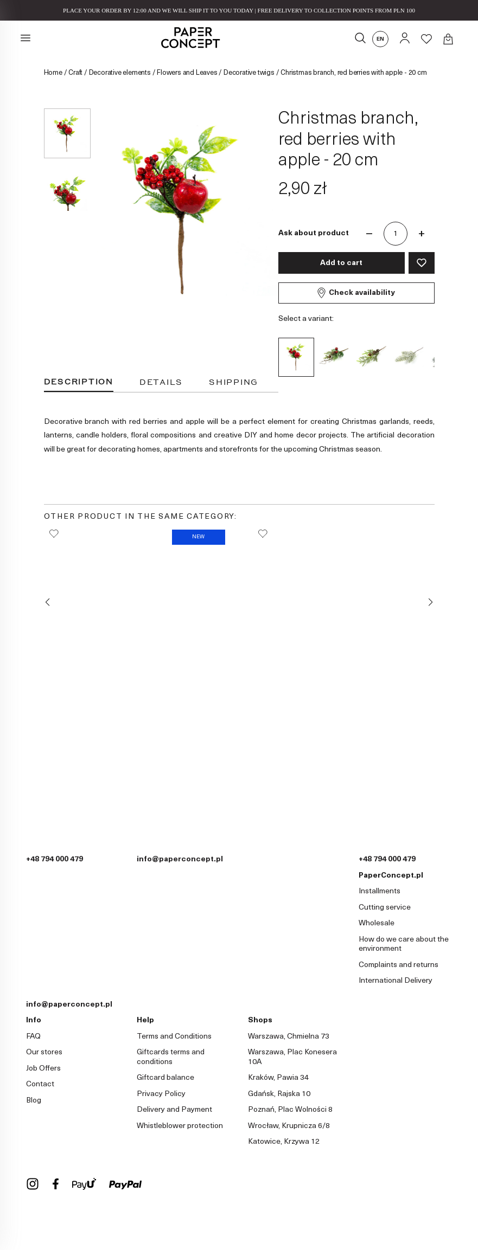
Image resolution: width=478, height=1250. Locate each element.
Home (53, 72)
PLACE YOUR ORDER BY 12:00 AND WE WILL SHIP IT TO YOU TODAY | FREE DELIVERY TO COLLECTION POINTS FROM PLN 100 (239, 10)
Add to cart (341, 263)
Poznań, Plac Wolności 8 (290, 1109)
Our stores (44, 1052)
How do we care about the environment (404, 944)
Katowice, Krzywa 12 (284, 1141)
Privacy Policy (161, 1094)
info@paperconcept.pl (180, 859)
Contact (40, 1084)
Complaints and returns (398, 965)
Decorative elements (120, 72)
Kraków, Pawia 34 (278, 1078)
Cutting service (385, 907)
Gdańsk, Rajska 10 (279, 1094)
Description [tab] (78, 381)
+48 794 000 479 (54, 859)
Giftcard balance (165, 1078)
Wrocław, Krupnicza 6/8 (289, 1126)
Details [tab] (161, 381)
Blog (33, 1100)
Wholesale (376, 923)
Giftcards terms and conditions (171, 1057)
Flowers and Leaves (187, 72)
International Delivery (395, 980)
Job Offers (43, 1068)
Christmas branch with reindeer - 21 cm (135, 735)
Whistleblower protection (180, 1126)
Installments (379, 891)
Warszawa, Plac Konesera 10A (292, 1057)
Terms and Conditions (174, 1036)
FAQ (33, 1036)
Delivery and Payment (174, 1109)
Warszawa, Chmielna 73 (288, 1036)
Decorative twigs (249, 72)
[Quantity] (395, 234)
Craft (75, 72)
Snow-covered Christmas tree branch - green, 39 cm (343, 735)
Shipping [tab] (233, 381)
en (380, 39)
